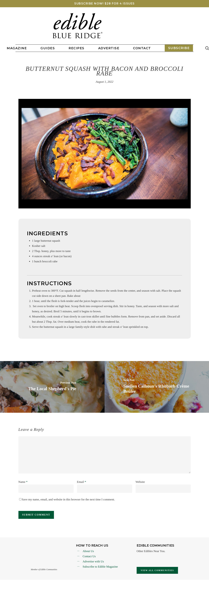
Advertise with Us (93, 561)
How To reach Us (92, 545)
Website (140, 482)
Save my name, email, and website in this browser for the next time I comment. (68, 499)
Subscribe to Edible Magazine (100, 566)
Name (23, 482)
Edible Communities (155, 545)
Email (81, 482)
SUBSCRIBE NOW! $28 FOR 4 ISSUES (104, 3)
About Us (88, 551)
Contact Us (89, 556)
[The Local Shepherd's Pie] (52, 387)
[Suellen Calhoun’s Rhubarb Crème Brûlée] (157, 387)
